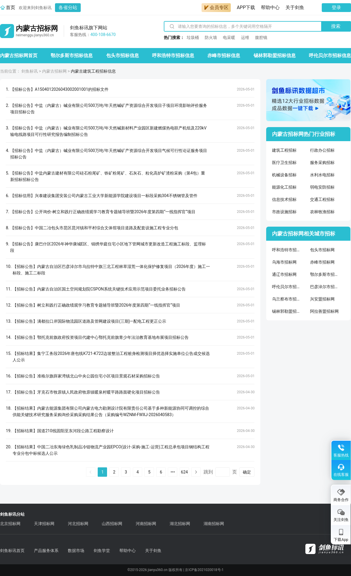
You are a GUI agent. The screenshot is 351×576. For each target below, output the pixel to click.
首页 (10, 7)
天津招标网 (44, 523)
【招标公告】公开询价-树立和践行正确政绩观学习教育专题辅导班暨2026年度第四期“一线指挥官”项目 (102, 211)
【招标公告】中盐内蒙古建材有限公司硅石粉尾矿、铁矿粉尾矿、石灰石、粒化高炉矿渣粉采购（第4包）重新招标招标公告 (107, 176)
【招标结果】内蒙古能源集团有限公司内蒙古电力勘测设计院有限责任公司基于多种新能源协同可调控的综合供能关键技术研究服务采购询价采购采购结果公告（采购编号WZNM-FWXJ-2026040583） (111, 411)
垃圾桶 (193, 37)
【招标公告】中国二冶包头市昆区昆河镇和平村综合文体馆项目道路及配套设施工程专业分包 (94, 227)
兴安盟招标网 (322, 299)
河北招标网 (78, 523)
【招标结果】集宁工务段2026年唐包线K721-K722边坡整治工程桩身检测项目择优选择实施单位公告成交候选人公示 (111, 356)
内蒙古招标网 (54, 71)
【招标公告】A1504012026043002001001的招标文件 (59, 89)
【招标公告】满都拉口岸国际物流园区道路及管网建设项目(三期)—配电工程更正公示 (89, 321)
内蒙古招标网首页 (18, 55)
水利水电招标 (322, 174)
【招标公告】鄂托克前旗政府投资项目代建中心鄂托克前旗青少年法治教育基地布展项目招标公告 (101, 337)
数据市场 (76, 550)
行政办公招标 (322, 150)
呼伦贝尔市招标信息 (330, 55)
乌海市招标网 (284, 262)
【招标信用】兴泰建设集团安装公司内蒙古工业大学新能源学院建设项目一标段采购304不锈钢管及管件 (103, 195)
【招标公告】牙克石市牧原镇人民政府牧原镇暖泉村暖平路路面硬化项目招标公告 (86, 392)
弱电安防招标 (322, 187)
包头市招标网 (322, 249)
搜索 (335, 26)
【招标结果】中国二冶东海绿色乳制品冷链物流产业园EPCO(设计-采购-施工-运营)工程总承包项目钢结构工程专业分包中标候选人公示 (111, 450)
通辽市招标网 (284, 274)
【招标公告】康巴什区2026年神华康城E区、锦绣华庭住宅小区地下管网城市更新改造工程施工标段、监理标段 (108, 247)
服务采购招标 (322, 162)
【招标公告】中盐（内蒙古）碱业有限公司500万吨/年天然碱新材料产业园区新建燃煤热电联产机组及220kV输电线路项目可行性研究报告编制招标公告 (108, 131)
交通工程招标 (322, 199)
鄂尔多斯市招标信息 (72, 55)
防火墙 (211, 37)
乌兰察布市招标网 (286, 299)
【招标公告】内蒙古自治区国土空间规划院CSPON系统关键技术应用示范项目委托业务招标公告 (99, 289)
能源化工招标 (284, 187)
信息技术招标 (284, 199)
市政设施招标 (284, 211)
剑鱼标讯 (29, 71)
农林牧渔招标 (322, 211)
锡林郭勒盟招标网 (286, 311)
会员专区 (216, 7)
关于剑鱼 (294, 7)
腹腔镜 (261, 37)
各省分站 (67, 7)
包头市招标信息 (122, 55)
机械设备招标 (284, 174)
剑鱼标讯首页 (12, 550)
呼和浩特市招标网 (286, 249)
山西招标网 (112, 523)
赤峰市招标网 (322, 262)
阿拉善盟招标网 (324, 311)
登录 (336, 7)
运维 (245, 37)
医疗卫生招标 (284, 162)
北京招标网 (10, 523)
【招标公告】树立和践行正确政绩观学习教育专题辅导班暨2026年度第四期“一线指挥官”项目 (96, 305)
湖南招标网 (214, 523)
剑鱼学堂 (102, 550)
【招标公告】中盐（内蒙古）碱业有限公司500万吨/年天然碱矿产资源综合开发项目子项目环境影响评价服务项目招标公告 (108, 108)
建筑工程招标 (284, 150)
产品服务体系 (46, 550)
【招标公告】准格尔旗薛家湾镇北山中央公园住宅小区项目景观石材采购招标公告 (86, 376)
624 (184, 472)
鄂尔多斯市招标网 (324, 274)
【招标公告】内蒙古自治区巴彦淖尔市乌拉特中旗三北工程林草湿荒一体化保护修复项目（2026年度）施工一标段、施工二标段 (111, 269)
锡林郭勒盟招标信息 (275, 55)
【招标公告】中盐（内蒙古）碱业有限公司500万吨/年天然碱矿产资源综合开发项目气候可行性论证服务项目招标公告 (108, 153)
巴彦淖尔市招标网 (324, 286)
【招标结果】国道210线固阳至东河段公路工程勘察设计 (63, 430)
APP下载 (246, 7)
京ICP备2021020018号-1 (204, 570)
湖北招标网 (180, 523)
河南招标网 (146, 523)
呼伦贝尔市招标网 (286, 286)
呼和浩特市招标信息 (173, 55)
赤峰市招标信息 (223, 55)
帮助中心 (270, 7)
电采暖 (229, 37)
